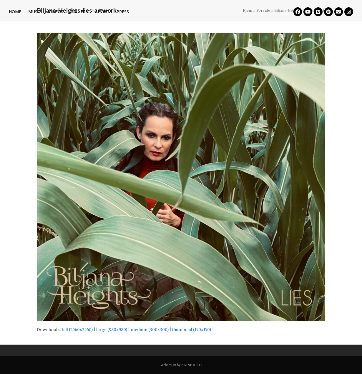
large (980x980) (111, 329)
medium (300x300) (150, 329)
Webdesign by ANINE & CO (181, 365)
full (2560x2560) (77, 329)
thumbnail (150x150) (191, 329)
